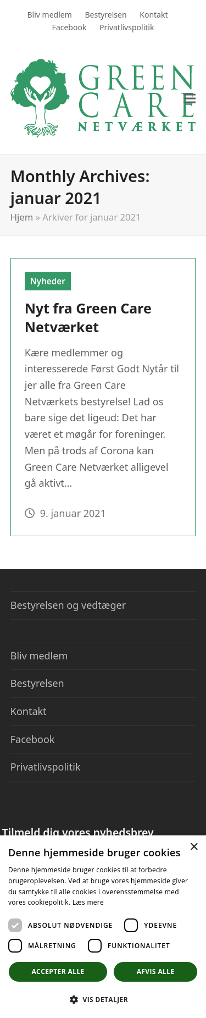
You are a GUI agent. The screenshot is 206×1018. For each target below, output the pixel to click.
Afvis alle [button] (156, 971)
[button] (189, 98)
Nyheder (47, 281)
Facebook (32, 739)
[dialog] (103, 926)
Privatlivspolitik (45, 766)
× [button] (194, 847)
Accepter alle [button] (57, 971)
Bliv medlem (39, 655)
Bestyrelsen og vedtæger (68, 605)
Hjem (22, 217)
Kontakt (28, 711)
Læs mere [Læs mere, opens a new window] (88, 902)
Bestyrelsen (37, 683)
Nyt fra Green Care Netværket (88, 317)
